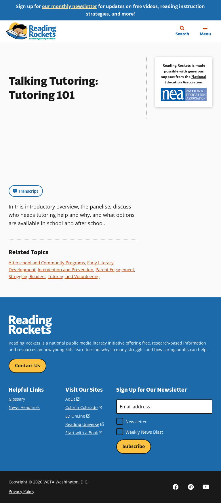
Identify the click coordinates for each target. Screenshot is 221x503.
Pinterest (190, 486)
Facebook (175, 486)
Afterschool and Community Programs (47, 262)
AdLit (72, 399)
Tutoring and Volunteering (74, 276)
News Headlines (24, 407)
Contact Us (27, 365)
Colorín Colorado (83, 407)
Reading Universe (84, 424)
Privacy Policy (21, 491)
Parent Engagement (115, 269)
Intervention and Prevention (65, 269)
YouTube (206, 486)
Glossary (17, 399)
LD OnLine (77, 416)
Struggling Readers (27, 276)
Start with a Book (83, 432)
